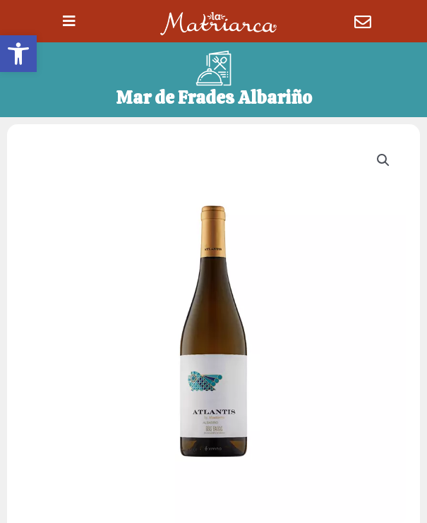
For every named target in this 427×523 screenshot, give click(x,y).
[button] (18, 53)
